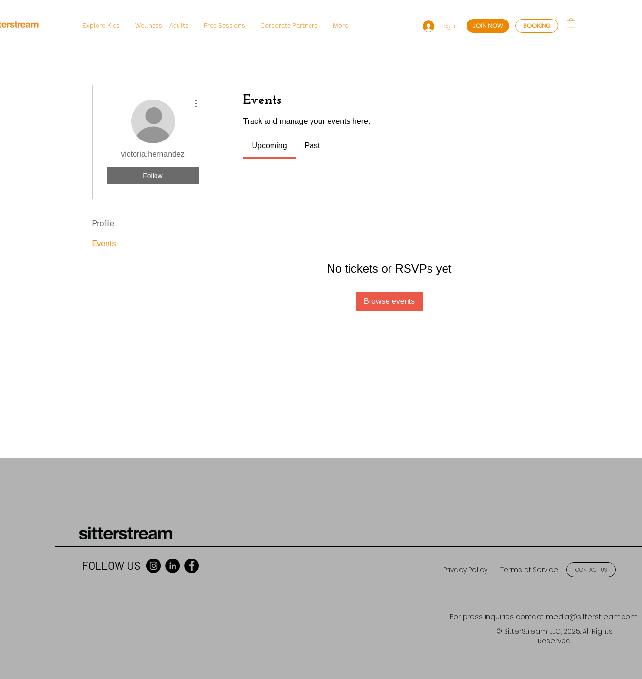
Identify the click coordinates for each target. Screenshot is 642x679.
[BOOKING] (536, 26)
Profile (103, 224)
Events (104, 244)
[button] (101, 26)
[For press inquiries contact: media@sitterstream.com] (544, 617)
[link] (269, 145)
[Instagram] (153, 566)
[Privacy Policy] (465, 570)
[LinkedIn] (172, 566)
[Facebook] (191, 566)
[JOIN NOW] (488, 26)
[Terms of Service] (529, 570)
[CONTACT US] (591, 569)
